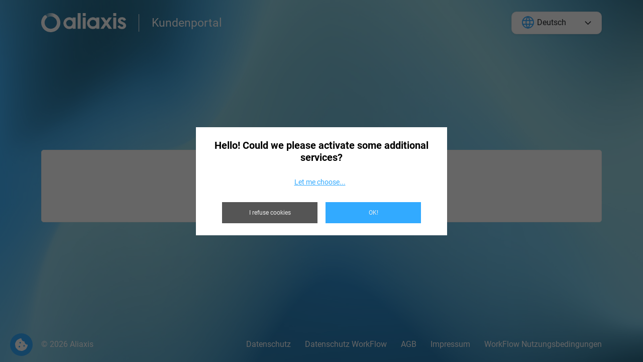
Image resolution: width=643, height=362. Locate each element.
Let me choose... (320, 182)
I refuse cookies (270, 212)
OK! (373, 212)
